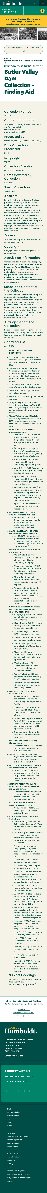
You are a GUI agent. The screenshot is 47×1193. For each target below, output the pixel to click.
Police (9, 1167)
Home (6, 58)
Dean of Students (13, 1157)
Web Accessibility (14, 1112)
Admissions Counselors (17, 1077)
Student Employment (14, 1140)
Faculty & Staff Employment (18, 1136)
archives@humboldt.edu (23, 1013)
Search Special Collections (23, 49)
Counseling (11, 1160)
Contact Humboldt (14, 1081)
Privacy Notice (13, 1115)
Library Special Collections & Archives (23, 61)
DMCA (8, 1119)
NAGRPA (9, 1126)
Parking (10, 1164)
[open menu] (43, 3)
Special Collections (9, 10)
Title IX (10, 1122)
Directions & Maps (14, 1056)
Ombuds (9, 1181)
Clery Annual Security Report (19, 1178)
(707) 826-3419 (23, 1010)
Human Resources (13, 1143)
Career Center (12, 1146)
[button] (35, 3)
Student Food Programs (16, 1171)
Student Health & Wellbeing (18, 1174)
